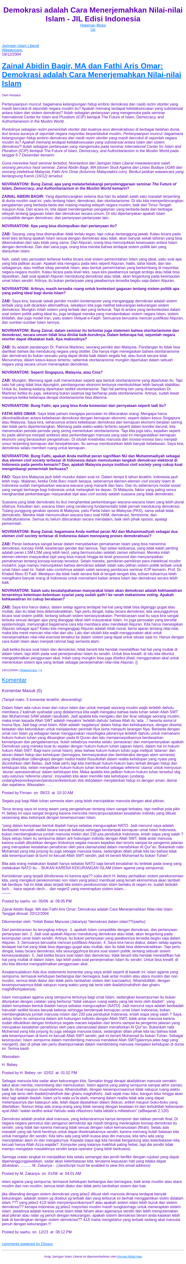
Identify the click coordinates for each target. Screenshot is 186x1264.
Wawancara (12, 50)
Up (93, 30)
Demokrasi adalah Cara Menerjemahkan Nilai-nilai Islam (91, 75)
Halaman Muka (93, 25)
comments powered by (27, 1244)
